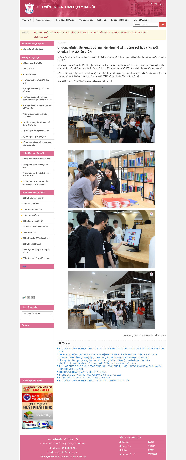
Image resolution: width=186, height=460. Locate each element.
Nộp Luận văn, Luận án (33, 49)
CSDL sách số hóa (31, 204)
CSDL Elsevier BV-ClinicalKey (36, 238)
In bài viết (160, 336)
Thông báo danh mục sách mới (37, 159)
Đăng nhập (156, 4)
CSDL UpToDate (30, 232)
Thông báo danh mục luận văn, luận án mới (36, 174)
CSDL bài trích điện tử (32, 221)
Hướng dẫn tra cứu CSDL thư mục (36, 81)
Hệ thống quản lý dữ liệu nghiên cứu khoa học (37, 143)
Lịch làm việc (28, 69)
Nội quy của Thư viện (32, 63)
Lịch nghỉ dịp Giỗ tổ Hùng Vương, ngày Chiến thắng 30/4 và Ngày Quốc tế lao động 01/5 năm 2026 (104, 357)
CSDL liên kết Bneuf (32, 244)
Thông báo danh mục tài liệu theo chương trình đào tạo (35, 182)
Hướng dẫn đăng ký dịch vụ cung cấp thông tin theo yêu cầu (37, 98)
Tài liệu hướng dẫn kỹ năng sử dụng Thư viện (36, 123)
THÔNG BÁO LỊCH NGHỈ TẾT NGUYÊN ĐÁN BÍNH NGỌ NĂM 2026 (90, 375)
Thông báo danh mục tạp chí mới (35, 165)
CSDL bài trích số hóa (32, 209)
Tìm (162, 25)
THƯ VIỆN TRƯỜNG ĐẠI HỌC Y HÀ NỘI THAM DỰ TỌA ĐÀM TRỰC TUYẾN (94, 380)
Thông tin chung (44, 20)
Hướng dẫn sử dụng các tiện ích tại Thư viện (37, 106)
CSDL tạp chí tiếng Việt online (36, 258)
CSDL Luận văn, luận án (33, 198)
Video (24, 266)
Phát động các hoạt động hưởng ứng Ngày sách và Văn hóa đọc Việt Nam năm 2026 (97, 363)
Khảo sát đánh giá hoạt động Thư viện (36, 115)
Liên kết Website (142, 20)
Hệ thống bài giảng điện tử (34, 136)
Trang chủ (26, 20)
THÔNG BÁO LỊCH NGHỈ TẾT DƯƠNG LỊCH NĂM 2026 (84, 378)
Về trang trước (131, 336)
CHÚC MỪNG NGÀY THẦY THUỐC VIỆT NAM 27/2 (82, 372)
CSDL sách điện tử (31, 215)
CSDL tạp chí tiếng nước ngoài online (36, 250)
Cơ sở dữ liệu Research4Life (35, 227)
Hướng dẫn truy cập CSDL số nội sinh (36, 90)
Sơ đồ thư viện (29, 74)
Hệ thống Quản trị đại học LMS (36, 131)
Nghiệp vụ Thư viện (119, 20)
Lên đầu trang (146, 336)
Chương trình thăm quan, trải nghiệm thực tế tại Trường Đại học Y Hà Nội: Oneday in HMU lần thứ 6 (104, 360)
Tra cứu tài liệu (86, 20)
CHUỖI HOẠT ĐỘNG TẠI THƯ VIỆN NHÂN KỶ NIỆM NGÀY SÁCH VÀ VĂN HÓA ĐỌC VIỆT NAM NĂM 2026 (108, 354)
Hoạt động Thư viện (65, 20)
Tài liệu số (101, 20)
